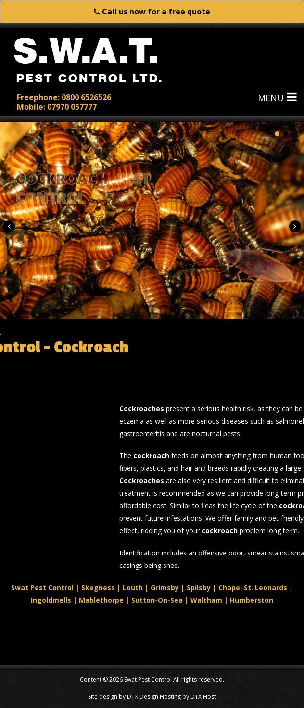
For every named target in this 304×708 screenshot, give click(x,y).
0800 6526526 (86, 96)
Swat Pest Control (148, 679)
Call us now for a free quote (152, 11)
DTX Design (142, 697)
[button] (9, 226)
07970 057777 (72, 106)
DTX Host (203, 697)
